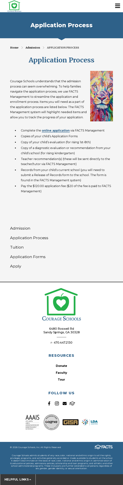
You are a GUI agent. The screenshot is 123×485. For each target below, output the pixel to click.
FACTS (72, 403)
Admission (33, 47)
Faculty (61, 372)
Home (14, 47)
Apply (15, 266)
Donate (61, 366)
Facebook (49, 403)
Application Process (63, 47)
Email (64, 403)
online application (56, 130)
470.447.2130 (63, 342)
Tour (61, 379)
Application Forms (27, 256)
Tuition (17, 247)
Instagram (57, 403)
